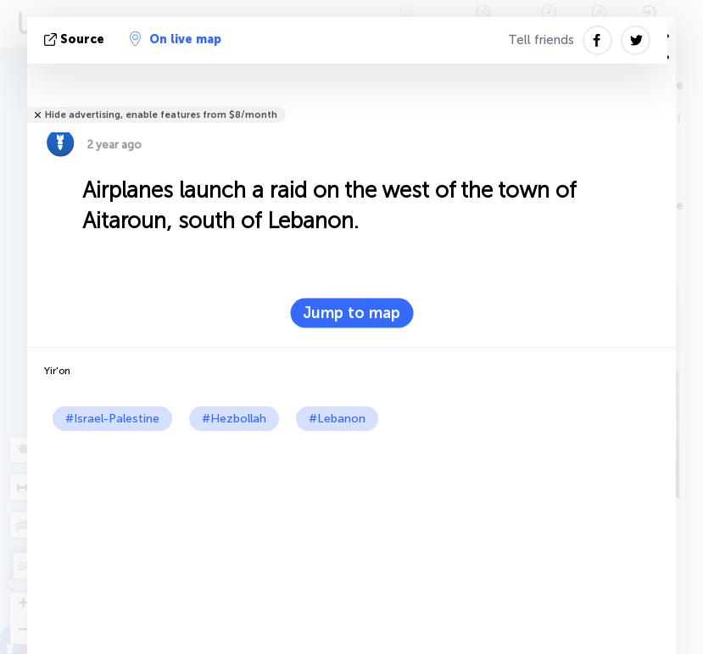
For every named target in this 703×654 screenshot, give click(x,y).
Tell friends (541, 40)
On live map (175, 39)
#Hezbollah (234, 418)
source (75, 39)
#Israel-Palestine (112, 418)
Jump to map (351, 313)
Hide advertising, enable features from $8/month (161, 114)
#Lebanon (337, 418)
